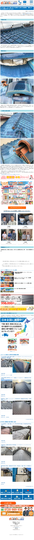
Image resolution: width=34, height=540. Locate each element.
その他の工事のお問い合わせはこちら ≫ (17, 207)
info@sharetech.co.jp (17, 527)
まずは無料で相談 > (8, 503)
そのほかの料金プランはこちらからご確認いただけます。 (10, 174)
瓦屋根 (23, 14)
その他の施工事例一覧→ (30, 419)
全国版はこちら (12, 351)
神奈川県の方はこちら (12, 344)
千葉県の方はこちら (24, 344)
